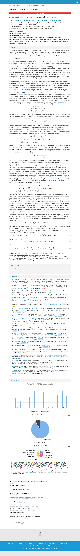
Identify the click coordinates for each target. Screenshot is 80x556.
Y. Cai (14, 308)
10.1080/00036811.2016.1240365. (33, 367)
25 (16, 167)
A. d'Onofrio (23, 303)
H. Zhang (25, 328)
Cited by (13, 273)
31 (24, 116)
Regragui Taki (56, 20)
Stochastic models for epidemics (17, 485)
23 (62, 102)
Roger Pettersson (42, 20)
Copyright (30, 543)
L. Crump (36, 279)
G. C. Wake (27, 349)
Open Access (64, 543)
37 (18, 89)
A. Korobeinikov (16, 349)
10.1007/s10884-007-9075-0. (47, 316)
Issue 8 (21, 5)
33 (21, 100)
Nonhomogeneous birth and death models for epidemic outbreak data (26, 501)
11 (60, 102)
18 (14, 164)
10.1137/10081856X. (49, 335)
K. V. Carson (22, 297)
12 (10, 164)
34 (24, 102)
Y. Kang (19, 308)
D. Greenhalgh (22, 333)
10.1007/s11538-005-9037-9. (59, 356)
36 (41, 175)
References (14, 276)
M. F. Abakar (15, 279)
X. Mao (33, 333)
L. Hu (28, 333)
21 (36, 175)
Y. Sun (18, 314)
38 (63, 102)
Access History (15, 380)
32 (22, 89)
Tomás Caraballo (14, 20)
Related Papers (15, 269)
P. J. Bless (30, 279)
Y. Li (13, 370)
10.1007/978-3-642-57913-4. (33, 347)
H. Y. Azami (23, 279)
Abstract (13, 47)
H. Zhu (25, 314)
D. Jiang (20, 337)
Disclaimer (40, 543)
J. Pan (39, 333)
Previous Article (23, 9)
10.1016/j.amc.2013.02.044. (57, 329)
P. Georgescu (16, 328)
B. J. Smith (49, 297)
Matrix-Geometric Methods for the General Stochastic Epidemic (24, 508)
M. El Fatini (22, 285)
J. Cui (13, 314)
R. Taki (46, 285)
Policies (20, 543)
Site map (25, 548)
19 (21, 177)
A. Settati (37, 318)
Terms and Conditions (49, 545)
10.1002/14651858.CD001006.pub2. (26, 300)
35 (51, 104)
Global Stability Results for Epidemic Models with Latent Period (24, 504)
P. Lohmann (43, 279)
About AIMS (10, 543)
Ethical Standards (34, 545)
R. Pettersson (36, 285)
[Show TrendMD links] (69, 522)
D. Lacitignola (34, 303)
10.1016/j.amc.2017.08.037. (24, 321)
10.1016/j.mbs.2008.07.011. (55, 304)
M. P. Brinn (15, 297)
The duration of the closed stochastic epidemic (21, 493)
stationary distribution (51, 253)
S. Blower (15, 295)
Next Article (34, 9)
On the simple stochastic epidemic (18, 512)
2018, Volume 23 (14, 5)
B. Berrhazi (15, 285)
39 (50, 177)
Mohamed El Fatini (28, 20)
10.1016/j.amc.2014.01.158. (24, 363)
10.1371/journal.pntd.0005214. (45, 282)
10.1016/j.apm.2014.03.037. (27, 339)
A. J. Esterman (31, 297)
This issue (13, 9)
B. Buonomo (15, 303)
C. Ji (13, 337)
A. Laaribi (29, 285)
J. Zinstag (66, 279)
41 (42, 175)
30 (35, 116)
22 (15, 164)
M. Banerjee (25, 308)
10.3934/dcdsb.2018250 (40, 5)
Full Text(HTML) (15, 265)
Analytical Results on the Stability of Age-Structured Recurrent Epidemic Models (28, 497)
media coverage (29, 253)
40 (17, 164)
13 (12, 164)
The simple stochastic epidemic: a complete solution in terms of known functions (28, 481)
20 (12, 116)
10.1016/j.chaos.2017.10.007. (25, 288)
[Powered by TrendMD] (17, 523)
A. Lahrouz (22, 318)
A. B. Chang (39, 297)
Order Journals (51, 543)
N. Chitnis (57, 279)
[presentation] (32, 81)
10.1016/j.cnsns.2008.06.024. (25, 373)
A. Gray (14, 333)
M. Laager (50, 279)
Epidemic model (19, 253)
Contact (22, 545)
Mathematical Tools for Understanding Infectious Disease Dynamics (25, 516)
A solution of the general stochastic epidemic (20, 489)
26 (39, 175)
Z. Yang (21, 366)
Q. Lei (14, 366)
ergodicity (60, 253)
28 (22, 92)
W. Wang (34, 308)
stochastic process (39, 253)
